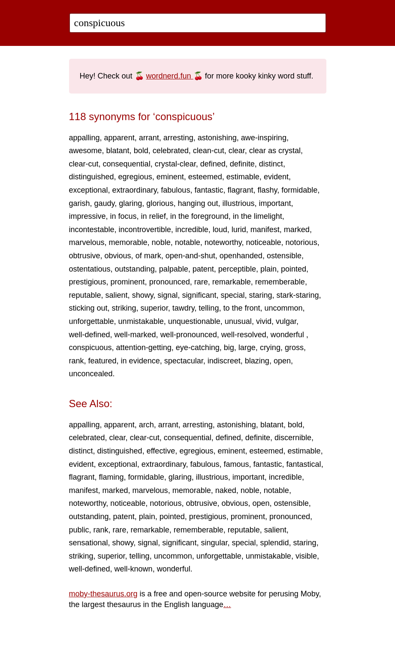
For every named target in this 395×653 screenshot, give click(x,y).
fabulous (175, 190)
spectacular (183, 361)
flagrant (240, 190)
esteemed (205, 176)
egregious (135, 176)
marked (297, 229)
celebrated (171, 150)
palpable (173, 269)
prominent (128, 282)
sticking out (88, 308)
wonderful (288, 334)
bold (141, 150)
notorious (301, 242)
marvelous (87, 242)
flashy (267, 190)
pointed (293, 269)
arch (146, 424)
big (229, 347)
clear (237, 150)
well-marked (135, 334)
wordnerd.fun (169, 76)
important (275, 203)
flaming (111, 477)
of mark (148, 255)
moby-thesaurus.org (103, 594)
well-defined (89, 334)
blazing (257, 361)
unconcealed (91, 373)
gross (294, 347)
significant (199, 295)
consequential (127, 164)
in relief (153, 216)
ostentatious (90, 269)
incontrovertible (145, 229)
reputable (85, 295)
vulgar (286, 321)
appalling (84, 137)
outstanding (135, 269)
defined (213, 164)
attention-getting (144, 347)
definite (242, 164)
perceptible (237, 269)
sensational (88, 542)
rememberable (280, 282)
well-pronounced (188, 334)
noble (161, 242)
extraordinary (134, 190)
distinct (271, 164)
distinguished (91, 176)
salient (117, 295)
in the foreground (199, 216)
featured (102, 361)
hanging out (198, 203)
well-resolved (243, 334)
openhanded (241, 255)
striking (124, 308)
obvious (118, 255)
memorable (128, 242)
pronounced (169, 282)
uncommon (283, 308)
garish (79, 203)
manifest (265, 229)
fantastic (208, 190)
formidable (299, 190)
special (232, 295)
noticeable (263, 242)
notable (187, 242)
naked (225, 490)
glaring (130, 203)
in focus (123, 216)
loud (220, 229)
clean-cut (208, 150)
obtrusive (84, 255)
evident (276, 176)
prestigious (87, 282)
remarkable (231, 282)
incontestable (92, 229)
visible (306, 556)
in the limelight (257, 216)
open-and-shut (190, 255)
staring (260, 295)
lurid (239, 229)
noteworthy (223, 242)
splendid (274, 542)
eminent (170, 176)
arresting (178, 137)
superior (154, 308)
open (282, 361)
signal (167, 295)
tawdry (183, 308)
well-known (134, 569)
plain (268, 269)
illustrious (239, 203)
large (247, 347)
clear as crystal (275, 150)
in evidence (140, 361)
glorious (159, 203)
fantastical (303, 464)
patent (203, 269)
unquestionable (194, 321)
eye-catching (198, 347)
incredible (191, 229)
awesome (85, 150)
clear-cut (84, 164)
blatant (118, 150)
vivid (263, 321)
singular (214, 542)
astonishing (217, 137)
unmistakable (141, 321)
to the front (241, 308)
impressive (87, 216)
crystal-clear (175, 164)
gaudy (104, 203)
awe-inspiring (263, 137)
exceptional (88, 190)
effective (161, 451)
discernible (292, 437)
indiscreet (224, 361)
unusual (238, 321)
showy (143, 295)
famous (236, 464)
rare (201, 282)
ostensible (284, 255)
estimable (242, 176)
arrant (149, 137)
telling (209, 308)
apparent (119, 137)
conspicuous (90, 347)
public (79, 530)
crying (270, 347)
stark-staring (298, 295)
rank (76, 361)
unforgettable (91, 321)
